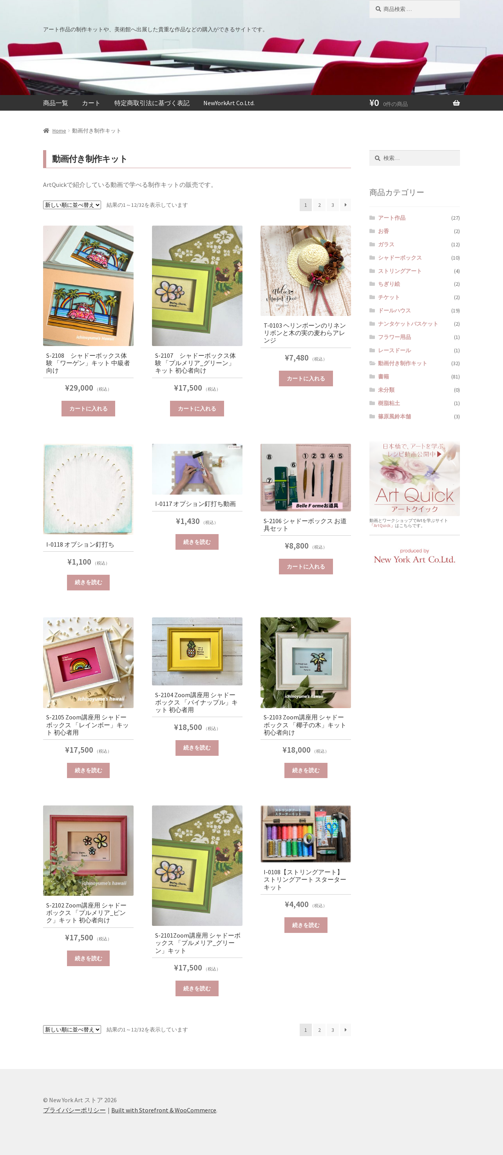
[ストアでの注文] (72, 205)
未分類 (386, 389)
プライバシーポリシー (74, 1110)
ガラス (386, 244)
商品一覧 (55, 103)
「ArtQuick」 (382, 525)
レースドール (394, 350)
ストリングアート (400, 270)
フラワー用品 (394, 337)
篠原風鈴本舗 (394, 416)
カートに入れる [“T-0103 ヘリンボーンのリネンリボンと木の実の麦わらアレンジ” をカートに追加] (306, 378)
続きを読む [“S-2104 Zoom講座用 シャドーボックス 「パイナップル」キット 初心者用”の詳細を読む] (197, 747)
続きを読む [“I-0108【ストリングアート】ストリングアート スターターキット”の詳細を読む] (306, 925)
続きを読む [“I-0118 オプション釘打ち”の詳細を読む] (88, 582)
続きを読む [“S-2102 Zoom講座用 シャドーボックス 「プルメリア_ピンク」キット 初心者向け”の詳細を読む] (88, 958)
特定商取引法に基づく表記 (152, 103)
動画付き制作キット (402, 363)
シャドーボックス (400, 257)
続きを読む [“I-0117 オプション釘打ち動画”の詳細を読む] (197, 541)
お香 (383, 231)
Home (59, 130)
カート (91, 103)
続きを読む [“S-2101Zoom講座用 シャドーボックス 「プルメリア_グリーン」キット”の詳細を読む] (197, 988)
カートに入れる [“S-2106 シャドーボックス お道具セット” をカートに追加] (306, 566)
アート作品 (391, 217)
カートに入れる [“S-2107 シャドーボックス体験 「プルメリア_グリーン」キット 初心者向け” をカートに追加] (197, 408)
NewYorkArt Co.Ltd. (229, 103)
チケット (389, 297)
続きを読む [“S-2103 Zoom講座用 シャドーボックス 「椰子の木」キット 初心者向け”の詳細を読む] (306, 770)
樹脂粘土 (389, 403)
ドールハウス (394, 310)
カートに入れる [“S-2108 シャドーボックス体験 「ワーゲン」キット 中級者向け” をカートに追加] (88, 408)
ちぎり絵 (389, 283)
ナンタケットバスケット (408, 323)
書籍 (383, 376)
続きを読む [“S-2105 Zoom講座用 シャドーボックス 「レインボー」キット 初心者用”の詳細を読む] (88, 770)
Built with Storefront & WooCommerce (163, 1110)
